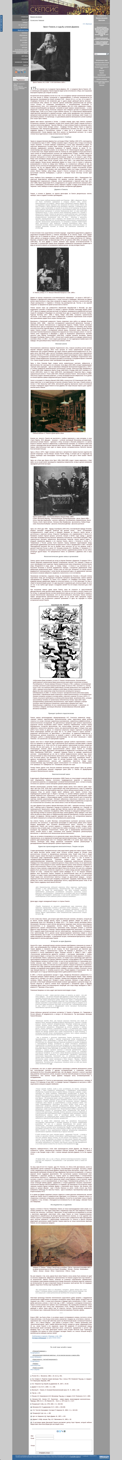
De (109, 1)
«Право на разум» (38, 1368)
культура (24, 47)
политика (24, 33)
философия (23, 40)
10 (51, 1063)
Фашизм (102, 72)
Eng (106, 1)
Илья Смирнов (34, 1369)
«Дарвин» (35, 1363)
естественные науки (21, 50)
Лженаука (101, 85)
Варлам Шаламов (101, 18)
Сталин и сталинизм (101, 79)
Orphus (15, 85)
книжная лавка (21, 62)
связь (25, 65)
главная (24, 17)
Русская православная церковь (102, 77)
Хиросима (101, 20)
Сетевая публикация (39, 1338)
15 (90, 1329)
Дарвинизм (41, 20)
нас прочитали (22, 25)
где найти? (24, 27)
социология (23, 45)
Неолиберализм (102, 75)
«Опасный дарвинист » (39, 1351)
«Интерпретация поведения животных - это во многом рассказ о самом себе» (56, 1355)
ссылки (25, 59)
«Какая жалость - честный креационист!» (45, 1359)
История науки (34, 20)
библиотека (23, 30)
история (24, 42)
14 (80, 1293)
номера (25, 22)
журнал (25, 20)
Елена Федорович (35, 1357)
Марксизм (101, 70)
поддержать (1, 23)
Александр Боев (35, 1365)
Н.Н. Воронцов (87, 24)
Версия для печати (36, 17)
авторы (25, 56)
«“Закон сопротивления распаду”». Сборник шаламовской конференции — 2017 (101, 43)
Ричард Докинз (35, 1353)
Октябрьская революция (101, 64)
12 (40, 1162)
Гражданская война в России (101, 62)
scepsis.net (85, 1455)
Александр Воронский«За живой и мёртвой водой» (102, 38)
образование (23, 35)
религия (24, 38)
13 (44, 1190)
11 (77, 1144)
